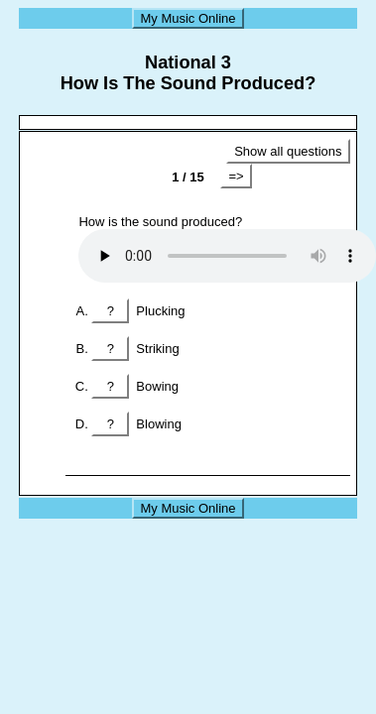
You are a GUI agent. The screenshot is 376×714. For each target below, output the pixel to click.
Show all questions (287, 151)
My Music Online (187, 18)
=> (235, 176)
